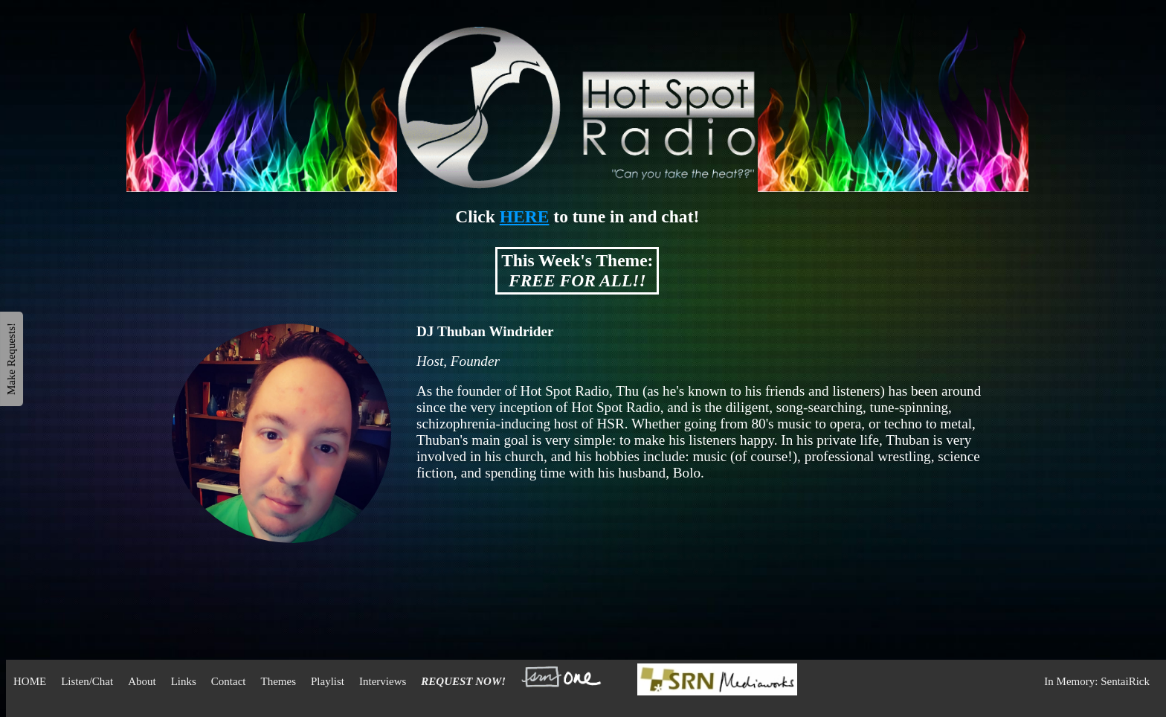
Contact (228, 681)
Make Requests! (11, 358)
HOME (29, 681)
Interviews (382, 681)
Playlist (327, 681)
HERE (525, 216)
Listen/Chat (87, 681)
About (142, 681)
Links (183, 681)
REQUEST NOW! (463, 681)
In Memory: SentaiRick (1097, 681)
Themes (278, 681)
